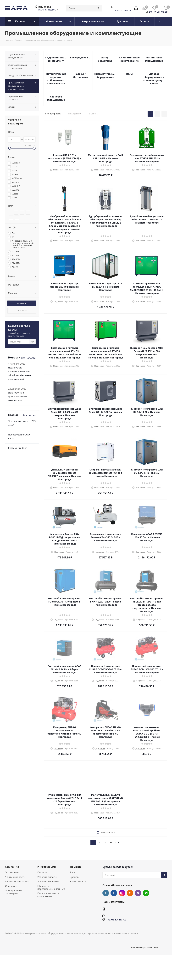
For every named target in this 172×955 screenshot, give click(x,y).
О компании (12, 872)
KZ (150, 12)
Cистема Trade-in (17, 447)
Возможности (78, 881)
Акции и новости (15, 876)
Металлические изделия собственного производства (56, 78)
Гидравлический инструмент (56, 59)
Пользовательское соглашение (48, 895)
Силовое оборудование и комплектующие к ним (154, 78)
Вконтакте (105, 893)
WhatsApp (146, 893)
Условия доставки (48, 881)
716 (117, 842)
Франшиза (11, 886)
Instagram (122, 893)
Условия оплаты (47, 876)
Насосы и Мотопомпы (80, 75)
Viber (138, 893)
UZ (154, 12)
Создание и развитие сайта (144, 947)
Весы (129, 73)
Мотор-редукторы (105, 59)
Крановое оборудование (56, 98)
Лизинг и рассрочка (16, 881)
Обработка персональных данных (51, 887)
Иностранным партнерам (13, 892)
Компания (12, 866)
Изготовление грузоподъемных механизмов (17, 396)
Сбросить (22, 310)
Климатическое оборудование (129, 59)
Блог (72, 872)
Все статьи (29, 415)
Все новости (28, 357)
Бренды (74, 876)
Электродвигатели (80, 57)
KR (158, 12)
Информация (46, 866)
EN (162, 12)
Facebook (114, 893)
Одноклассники (130, 893)
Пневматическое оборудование (105, 75)
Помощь (42, 872)
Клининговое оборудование (154, 59)
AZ (165, 12)
